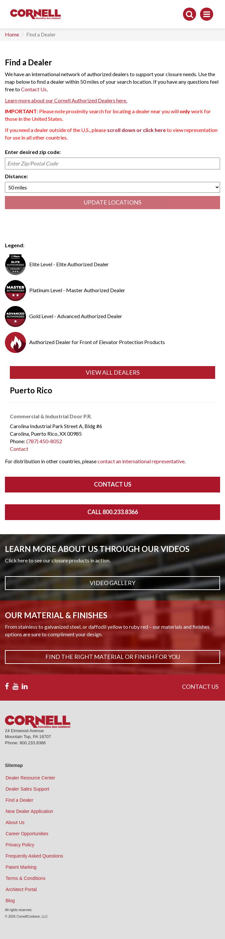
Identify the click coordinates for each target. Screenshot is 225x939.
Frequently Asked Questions (34, 856)
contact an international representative (141, 461)
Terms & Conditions (25, 878)
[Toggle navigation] (206, 14)
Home (12, 34)
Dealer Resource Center (30, 777)
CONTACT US (200, 686)
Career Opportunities (27, 833)
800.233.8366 (33, 742)
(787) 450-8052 (44, 441)
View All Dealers (113, 372)
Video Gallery (112, 582)
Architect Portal (21, 889)
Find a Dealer (19, 800)
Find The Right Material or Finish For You (112, 656)
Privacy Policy (20, 844)
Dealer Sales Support (27, 789)
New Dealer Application (29, 811)
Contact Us (34, 89)
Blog (10, 900)
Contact (19, 449)
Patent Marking (21, 867)
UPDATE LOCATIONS (112, 202)
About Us (15, 822)
